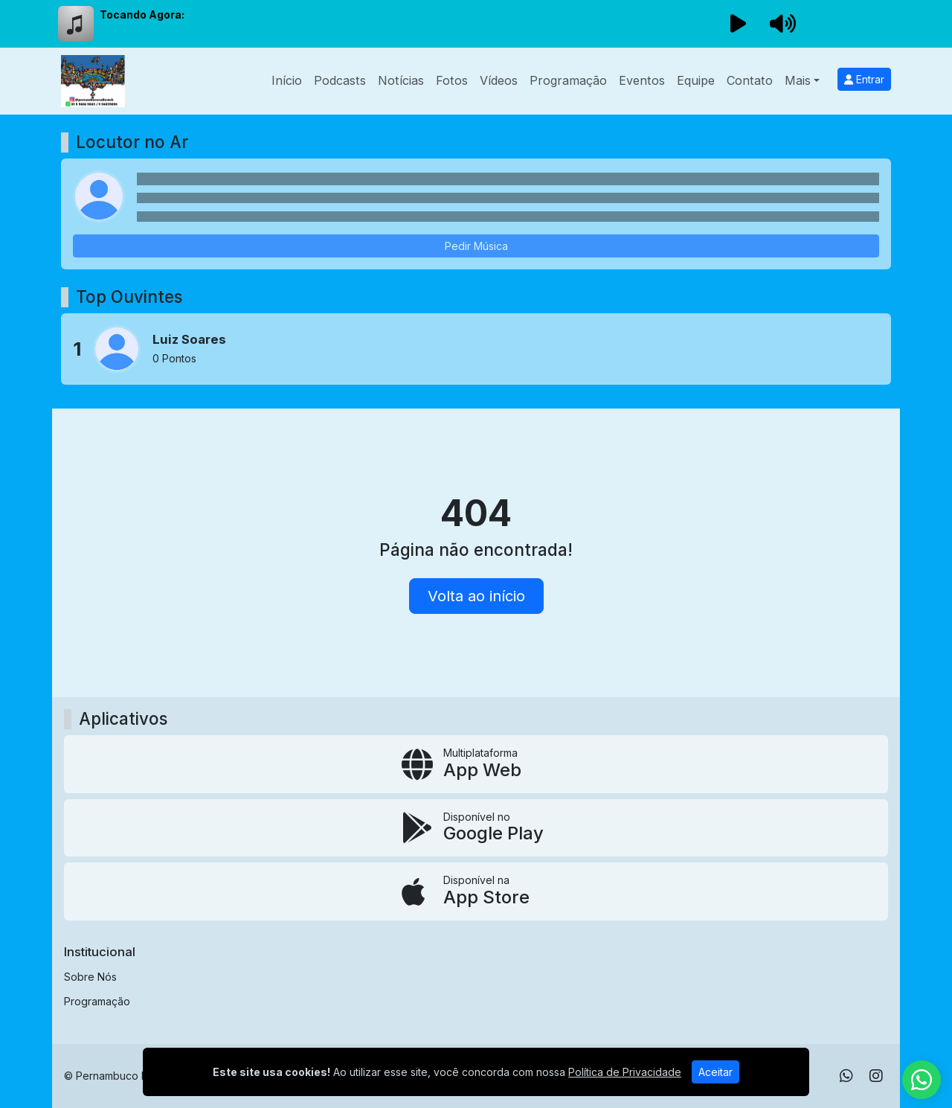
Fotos (452, 80)
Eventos (642, 80)
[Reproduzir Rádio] (737, 24)
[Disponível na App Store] (476, 891)
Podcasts (340, 80)
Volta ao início (476, 596)
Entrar (864, 79)
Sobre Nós (90, 976)
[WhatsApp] (846, 1076)
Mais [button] (798, 80)
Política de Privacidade (624, 1072)
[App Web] (476, 764)
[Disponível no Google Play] (476, 828)
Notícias (401, 80)
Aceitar (715, 1072)
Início (286, 80)
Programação (568, 80)
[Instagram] (876, 1076)
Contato (750, 80)
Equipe (696, 80)
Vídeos (499, 80)
